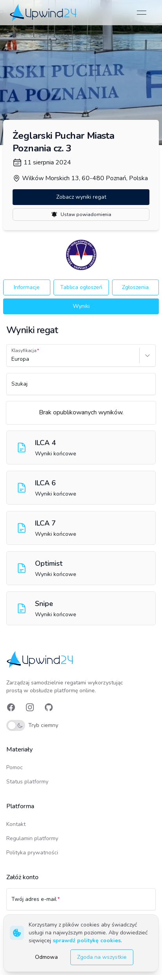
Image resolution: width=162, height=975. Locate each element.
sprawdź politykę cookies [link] (87, 940)
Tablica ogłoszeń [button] (81, 287)
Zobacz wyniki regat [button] (81, 197)
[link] (43, 12)
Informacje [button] (27, 287)
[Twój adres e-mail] (81, 903)
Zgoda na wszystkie (102, 957)
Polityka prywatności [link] (32, 852)
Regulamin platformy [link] (32, 838)
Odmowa (46, 957)
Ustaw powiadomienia (81, 214)
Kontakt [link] (16, 824)
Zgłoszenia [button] (135, 287)
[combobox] (12, 359)
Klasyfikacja (24, 350)
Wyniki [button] (81, 306)
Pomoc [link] (14, 767)
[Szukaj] (81, 387)
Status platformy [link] (27, 781)
